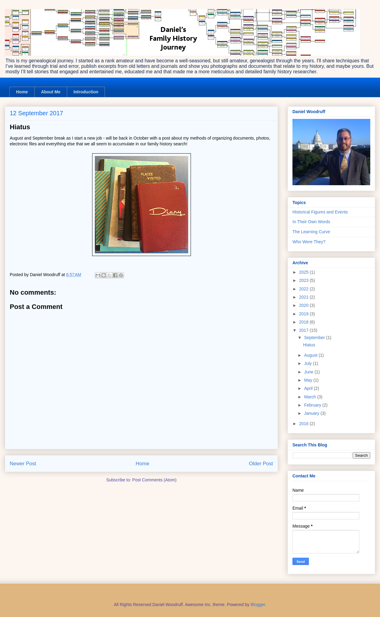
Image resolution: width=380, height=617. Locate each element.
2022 (304, 288)
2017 (304, 330)
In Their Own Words (311, 221)
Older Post (261, 463)
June (309, 371)
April (309, 388)
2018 (304, 322)
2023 (304, 280)
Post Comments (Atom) (154, 479)
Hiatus (309, 344)
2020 (304, 305)
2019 (304, 313)
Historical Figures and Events (320, 212)
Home (22, 91)
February (313, 405)
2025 (304, 272)
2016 (304, 423)
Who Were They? (308, 241)
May (308, 380)
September (315, 337)
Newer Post (23, 463)
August (311, 355)
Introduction (86, 91)
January (312, 413)
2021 (304, 297)
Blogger (257, 604)
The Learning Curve (311, 231)
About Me (50, 91)
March (310, 396)
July (308, 363)
